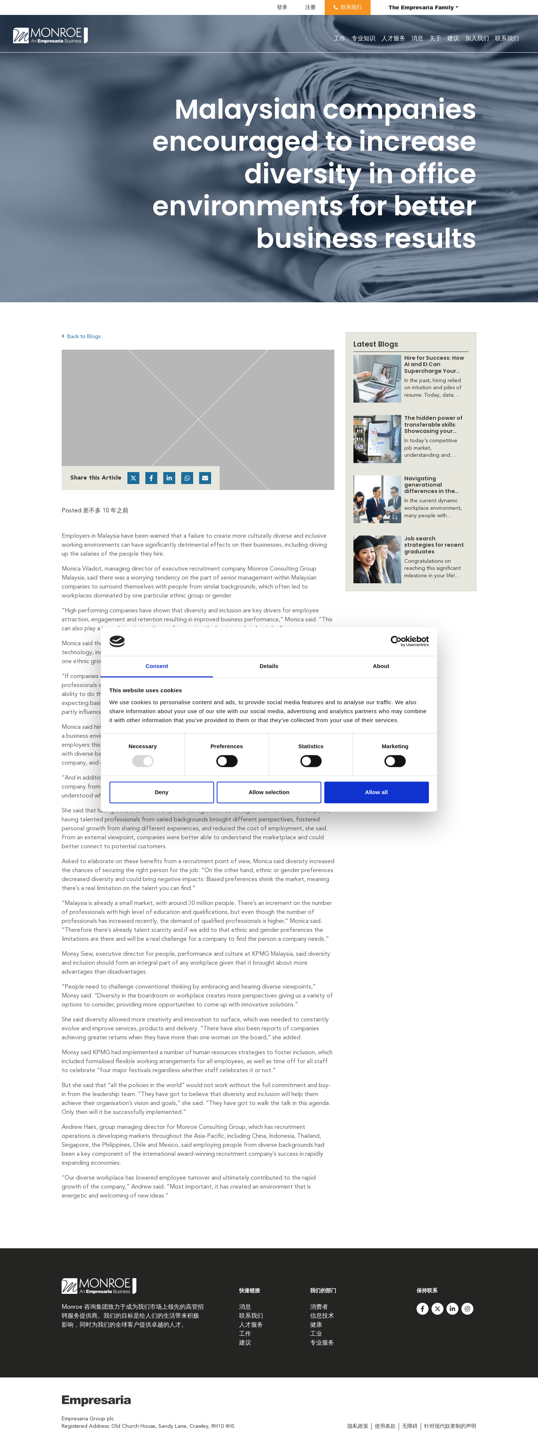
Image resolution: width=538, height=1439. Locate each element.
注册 (310, 7)
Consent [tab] (157, 666)
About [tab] (381, 666)
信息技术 (322, 1316)
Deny (161, 792)
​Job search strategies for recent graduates (434, 545)
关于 (435, 39)
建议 (453, 39)
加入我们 (477, 39)
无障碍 (410, 1426)
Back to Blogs (81, 336)
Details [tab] (269, 666)
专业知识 (363, 39)
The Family (421, 7)
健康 (316, 1325)
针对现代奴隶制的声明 (450, 1426)
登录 (282, 7)
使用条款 (385, 1426)
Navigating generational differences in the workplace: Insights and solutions (431, 491)
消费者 (319, 1307)
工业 (316, 1334)
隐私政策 (357, 1426)
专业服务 (322, 1343)
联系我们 (351, 7)
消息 (417, 39)
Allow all (376, 792)
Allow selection (268, 792)
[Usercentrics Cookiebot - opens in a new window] (396, 641)
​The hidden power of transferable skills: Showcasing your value (433, 427)
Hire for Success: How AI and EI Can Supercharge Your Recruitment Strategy (434, 370)
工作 (340, 39)
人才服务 (393, 39)
